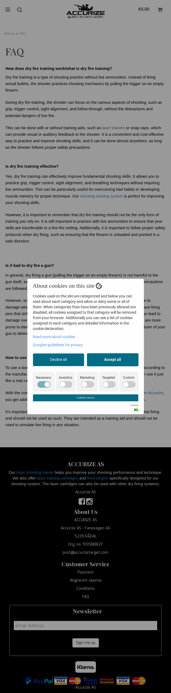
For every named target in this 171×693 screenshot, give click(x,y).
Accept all (112, 359)
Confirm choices (85, 397)
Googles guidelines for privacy (58, 345)
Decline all (58, 359)
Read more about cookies (54, 337)
